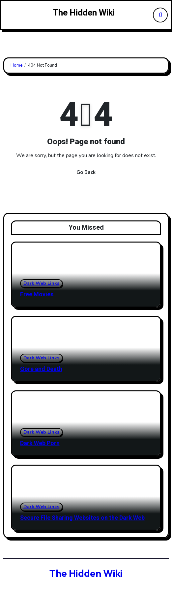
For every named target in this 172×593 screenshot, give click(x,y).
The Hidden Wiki (84, 13)
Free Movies (37, 294)
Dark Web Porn (40, 443)
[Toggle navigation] (9, 15)
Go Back (86, 172)
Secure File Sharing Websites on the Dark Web (82, 517)
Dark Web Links (41, 283)
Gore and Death (41, 369)
